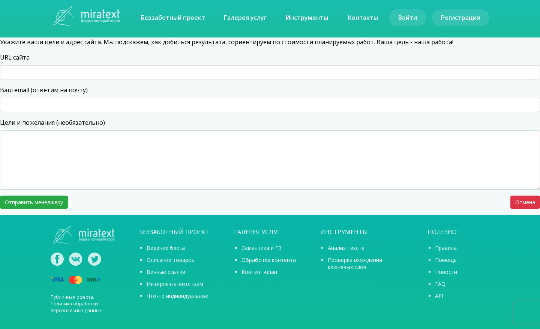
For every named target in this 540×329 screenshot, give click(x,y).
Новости (446, 271)
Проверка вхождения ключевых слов (355, 263)
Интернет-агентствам (175, 283)
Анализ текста (346, 247)
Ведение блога (166, 247)
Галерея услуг (245, 17)
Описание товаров (171, 259)
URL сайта (15, 57)
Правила (446, 247)
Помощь (446, 259)
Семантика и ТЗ (262, 247)
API (439, 295)
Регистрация (460, 17)
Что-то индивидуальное (177, 295)
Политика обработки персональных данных (76, 307)
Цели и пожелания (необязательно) (52, 122)
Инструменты (306, 17)
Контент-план (259, 271)
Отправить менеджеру (34, 202)
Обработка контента (269, 259)
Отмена (525, 202)
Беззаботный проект (173, 17)
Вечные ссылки (166, 271)
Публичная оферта (72, 297)
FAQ (440, 283)
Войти (407, 17)
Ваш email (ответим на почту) (44, 90)
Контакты (363, 17)
